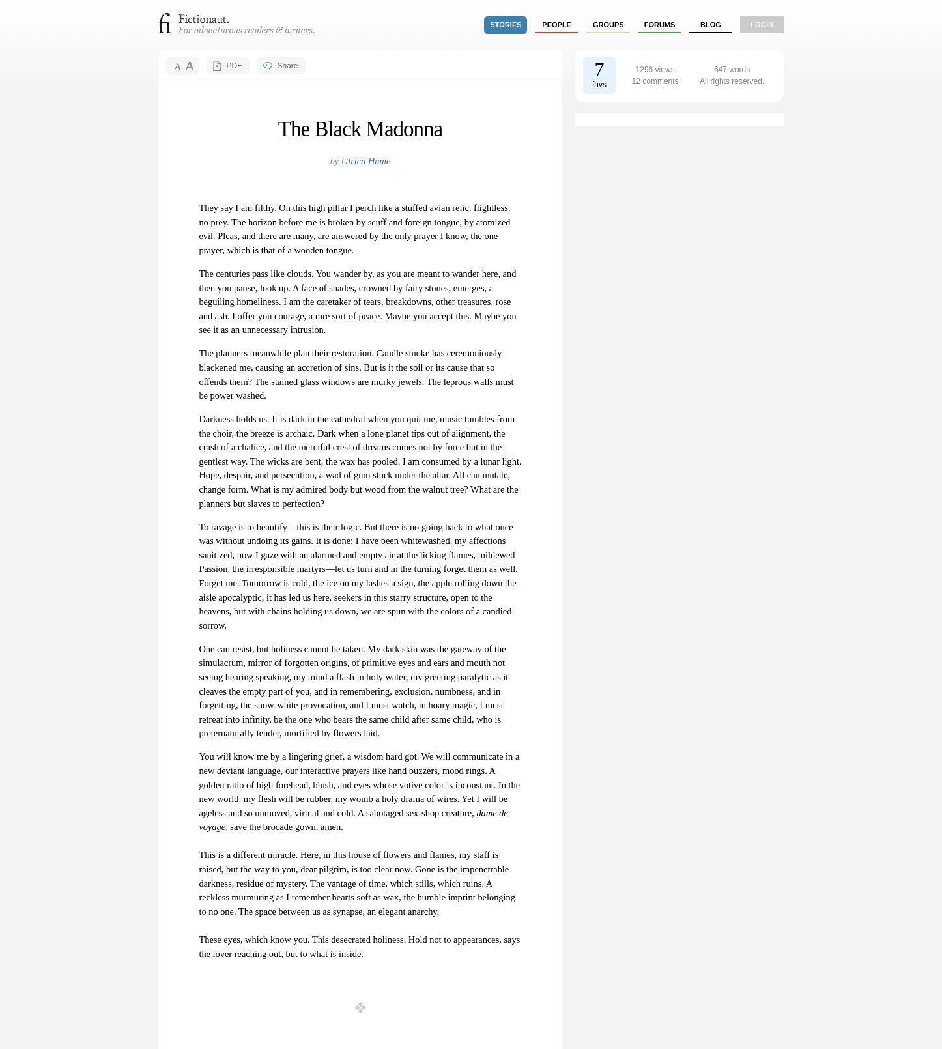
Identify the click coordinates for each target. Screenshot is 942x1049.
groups (608, 25)
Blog (710, 25)
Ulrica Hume (366, 161)
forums (660, 25)
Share (287, 65)
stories (506, 25)
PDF (234, 65)
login (761, 25)
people (556, 25)
